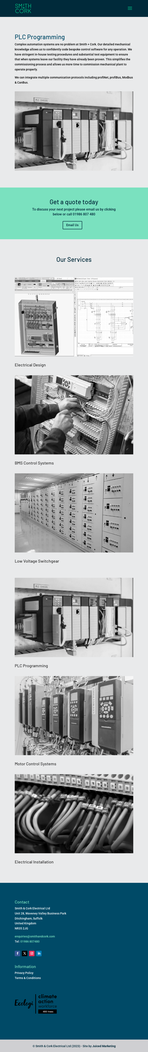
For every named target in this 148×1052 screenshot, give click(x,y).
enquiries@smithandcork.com (35, 936)
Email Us (72, 225)
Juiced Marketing (104, 1046)
